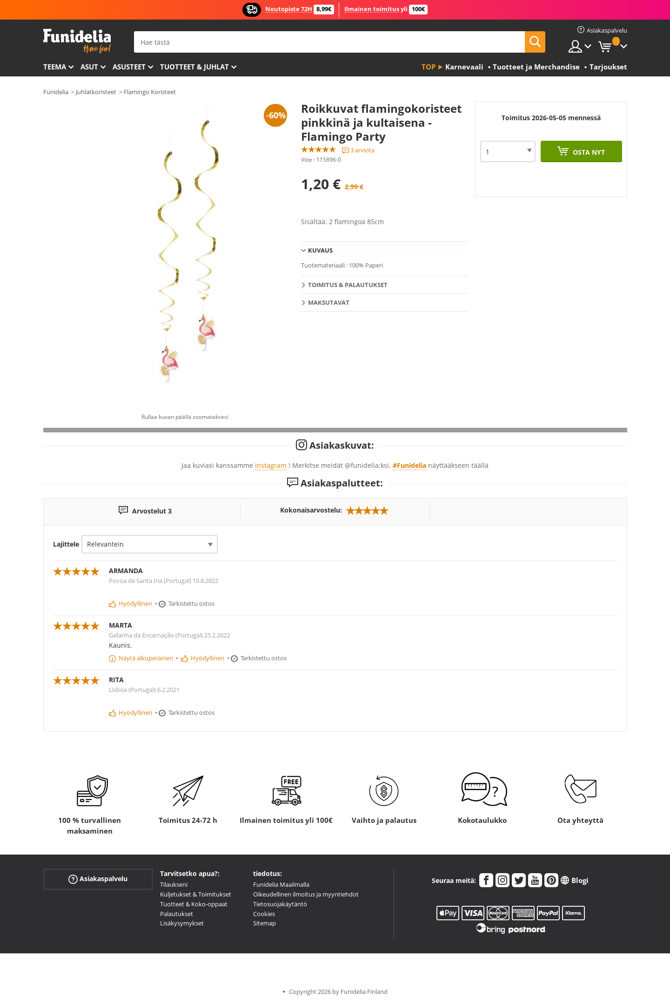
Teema (54, 66)
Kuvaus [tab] (320, 250)
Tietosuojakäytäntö (280, 904)
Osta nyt (588, 152)
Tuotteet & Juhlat (194, 66)
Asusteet (129, 66)
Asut (89, 66)
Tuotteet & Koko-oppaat (194, 904)
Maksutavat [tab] (328, 302)
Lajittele (66, 544)
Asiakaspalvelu (97, 879)
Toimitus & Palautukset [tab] (348, 285)
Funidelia (55, 92)
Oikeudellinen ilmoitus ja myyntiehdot (306, 894)
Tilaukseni (174, 884)
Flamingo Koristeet (150, 92)
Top (429, 66)
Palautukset (176, 914)
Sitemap (264, 923)
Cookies (264, 914)
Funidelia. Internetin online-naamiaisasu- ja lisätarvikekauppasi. (77, 41)
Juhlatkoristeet (96, 92)
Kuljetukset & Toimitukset (195, 894)
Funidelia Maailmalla (281, 884)
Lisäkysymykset (182, 923)
